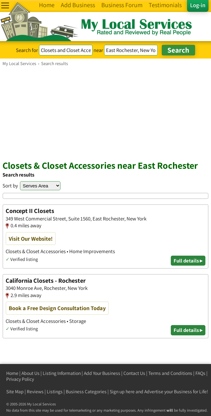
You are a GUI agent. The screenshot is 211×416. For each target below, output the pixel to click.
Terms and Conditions (170, 373)
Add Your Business (102, 373)
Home (12, 373)
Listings (55, 392)
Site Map (15, 392)
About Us (31, 373)
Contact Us (134, 373)
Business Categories (86, 392)
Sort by (10, 185)
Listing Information (62, 373)
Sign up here (122, 392)
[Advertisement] (105, 113)
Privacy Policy (20, 379)
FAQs (200, 373)
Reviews (35, 392)
